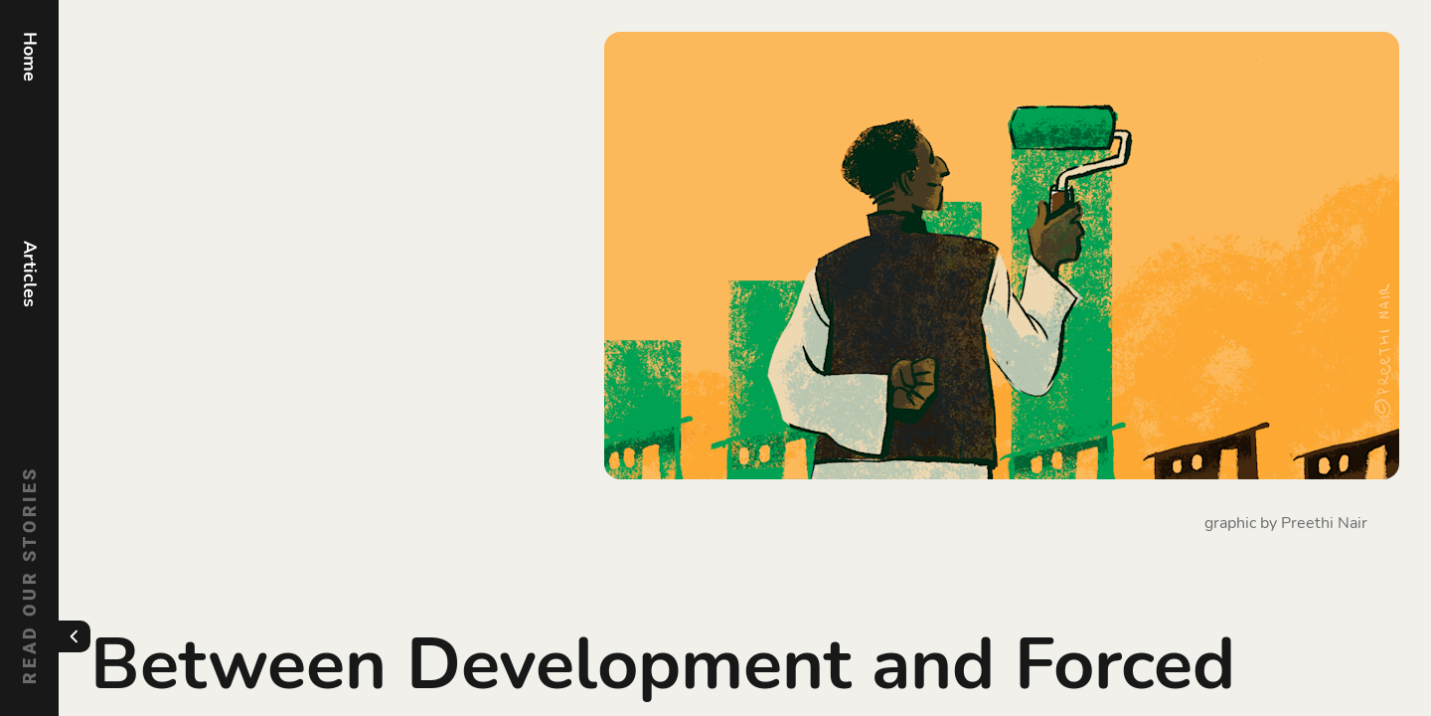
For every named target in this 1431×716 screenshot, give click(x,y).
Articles (30, 274)
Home (30, 57)
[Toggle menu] (74, 636)
